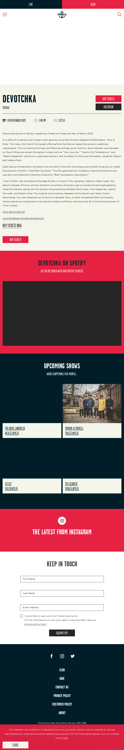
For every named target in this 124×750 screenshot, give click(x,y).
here (65, 738)
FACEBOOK (108, 107)
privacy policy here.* (35, 624)
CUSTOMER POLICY (62, 704)
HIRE (62, 678)
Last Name (29, 593)
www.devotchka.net (14, 211)
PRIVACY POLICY (62, 695)
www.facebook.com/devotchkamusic (23, 218)
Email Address (31, 607)
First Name (29, 579)
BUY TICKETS (108, 99)
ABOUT (62, 712)
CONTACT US (62, 687)
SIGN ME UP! (62, 633)
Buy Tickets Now (12, 225)
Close (16, 745)
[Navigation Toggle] (6, 14)
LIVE (31, 4)
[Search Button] (117, 14)
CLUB (93, 4)
